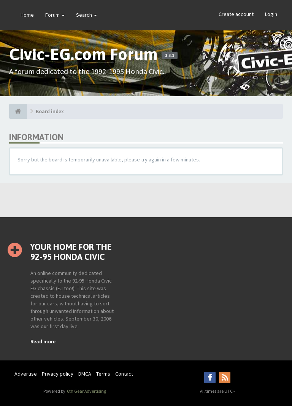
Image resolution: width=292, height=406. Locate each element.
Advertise (25, 373)
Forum (55, 14)
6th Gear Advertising (86, 391)
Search (86, 14)
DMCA (84, 373)
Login (271, 14)
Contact (124, 373)
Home (27, 14)
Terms (103, 373)
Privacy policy (57, 373)
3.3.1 (169, 55)
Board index (50, 111)
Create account (236, 14)
